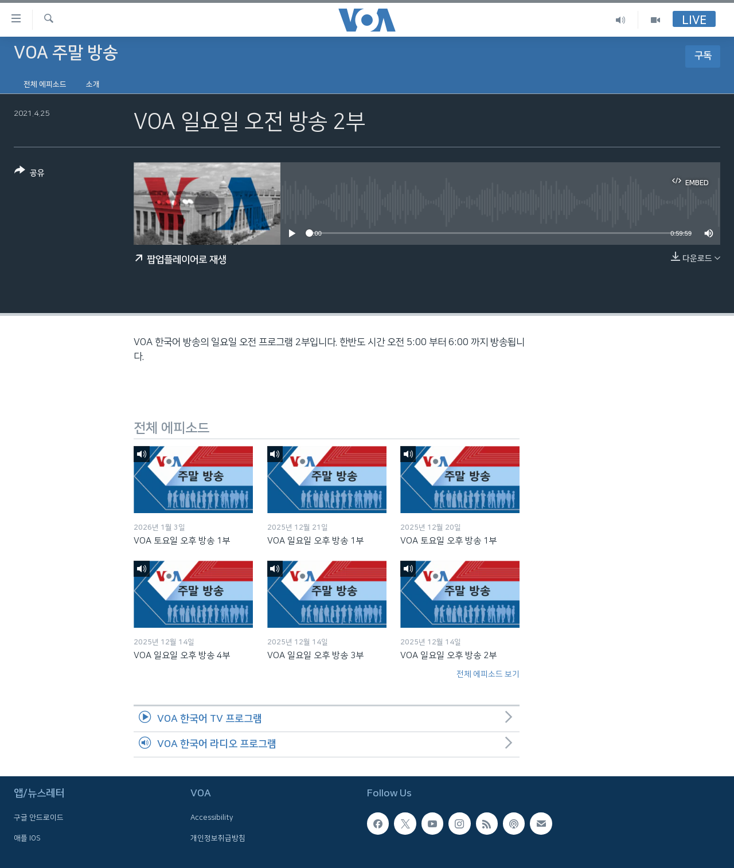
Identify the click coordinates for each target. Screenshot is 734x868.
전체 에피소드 (45, 84)
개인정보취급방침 (217, 838)
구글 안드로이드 (39, 818)
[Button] (29, 174)
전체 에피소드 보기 (488, 674)
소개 (93, 84)
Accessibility (211, 818)
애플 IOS (27, 838)
